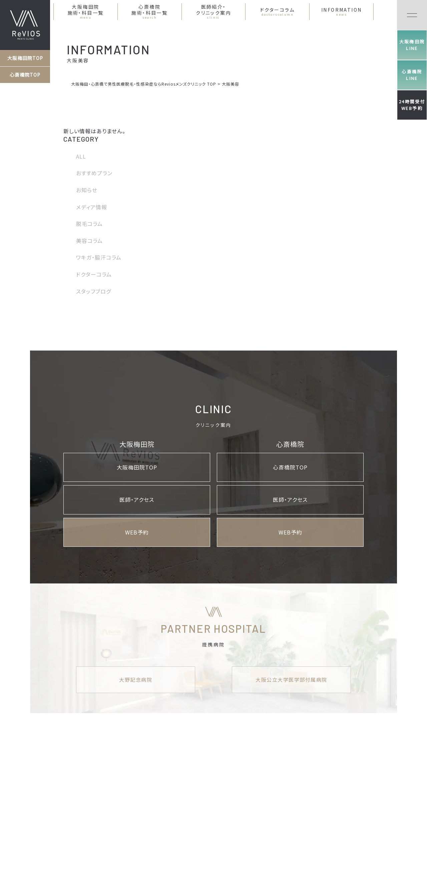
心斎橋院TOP (25, 74)
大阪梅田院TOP (25, 58)
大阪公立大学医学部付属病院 (291, 679)
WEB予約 (137, 532)
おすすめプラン (94, 173)
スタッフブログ (93, 291)
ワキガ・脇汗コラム (98, 257)
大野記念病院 (135, 679)
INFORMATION (341, 12)
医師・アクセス (136, 499)
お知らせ (86, 190)
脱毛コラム (89, 224)
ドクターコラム (277, 12)
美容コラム (89, 241)
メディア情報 (91, 207)
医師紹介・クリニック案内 (213, 12)
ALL (81, 156)
